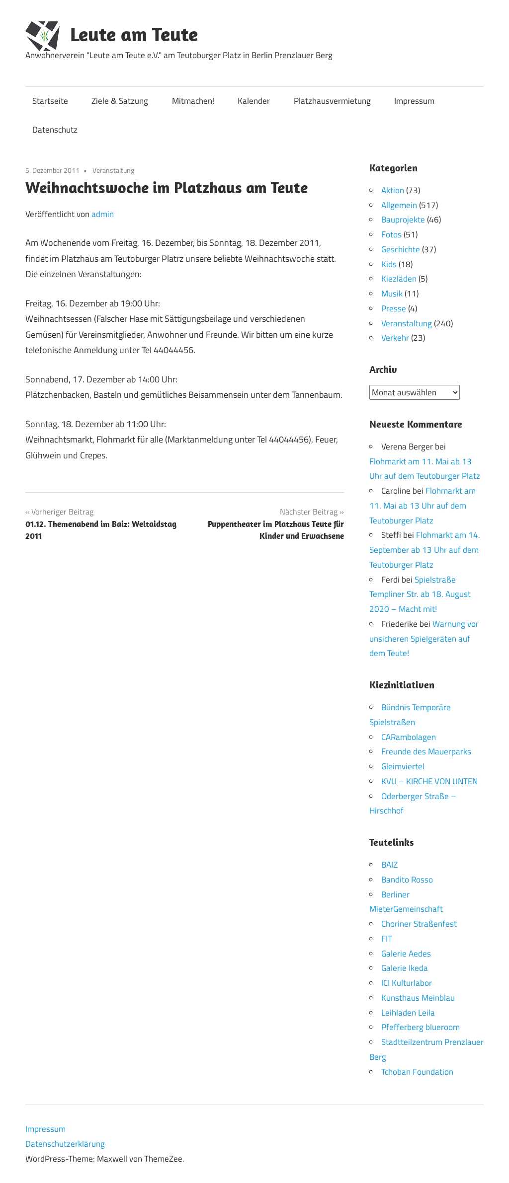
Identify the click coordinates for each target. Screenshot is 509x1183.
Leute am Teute (134, 33)
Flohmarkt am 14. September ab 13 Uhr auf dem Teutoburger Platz (424, 549)
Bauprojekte (403, 219)
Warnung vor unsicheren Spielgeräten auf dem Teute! (424, 638)
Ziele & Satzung (119, 100)
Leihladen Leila (408, 1012)
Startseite (50, 100)
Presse (393, 308)
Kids (389, 264)
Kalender (254, 100)
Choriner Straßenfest (419, 923)
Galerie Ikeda (404, 967)
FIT (386, 938)
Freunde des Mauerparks (426, 751)
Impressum (414, 100)
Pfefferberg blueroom (420, 1027)
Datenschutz (55, 129)
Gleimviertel (402, 766)
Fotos (391, 234)
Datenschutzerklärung (65, 1143)
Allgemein (399, 205)
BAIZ (389, 864)
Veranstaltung (113, 170)
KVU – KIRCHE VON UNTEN (429, 780)
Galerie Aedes (406, 953)
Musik (392, 293)
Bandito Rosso (407, 879)
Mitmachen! (193, 100)
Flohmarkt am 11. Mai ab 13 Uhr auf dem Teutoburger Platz (422, 505)
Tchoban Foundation (417, 1071)
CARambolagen (408, 736)
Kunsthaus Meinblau (418, 997)
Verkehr (395, 337)
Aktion (392, 190)
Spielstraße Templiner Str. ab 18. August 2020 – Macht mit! (420, 594)
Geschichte (400, 249)
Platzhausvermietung (332, 100)
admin (102, 214)
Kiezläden (399, 278)
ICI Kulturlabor (406, 982)
